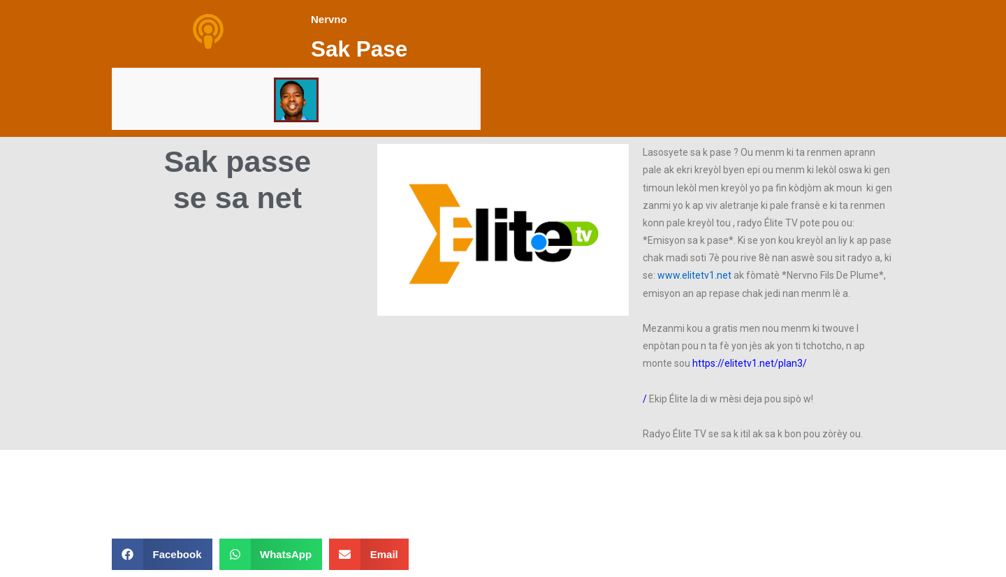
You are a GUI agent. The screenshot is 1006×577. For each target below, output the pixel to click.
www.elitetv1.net (694, 275)
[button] (503, 230)
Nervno (329, 19)
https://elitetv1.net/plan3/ (749, 363)
